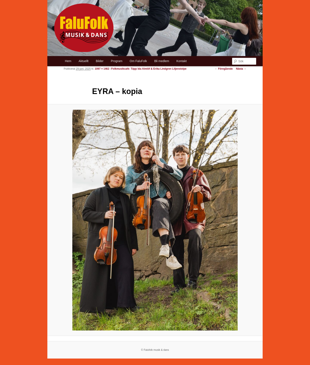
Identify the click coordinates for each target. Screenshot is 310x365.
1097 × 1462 (102, 68)
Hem (68, 61)
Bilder (100, 61)
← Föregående (224, 68)
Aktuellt (83, 61)
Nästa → (241, 68)
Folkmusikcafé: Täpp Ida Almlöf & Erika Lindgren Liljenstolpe (149, 68)
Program (116, 61)
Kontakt (182, 61)
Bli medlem (161, 61)
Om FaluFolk (138, 61)
